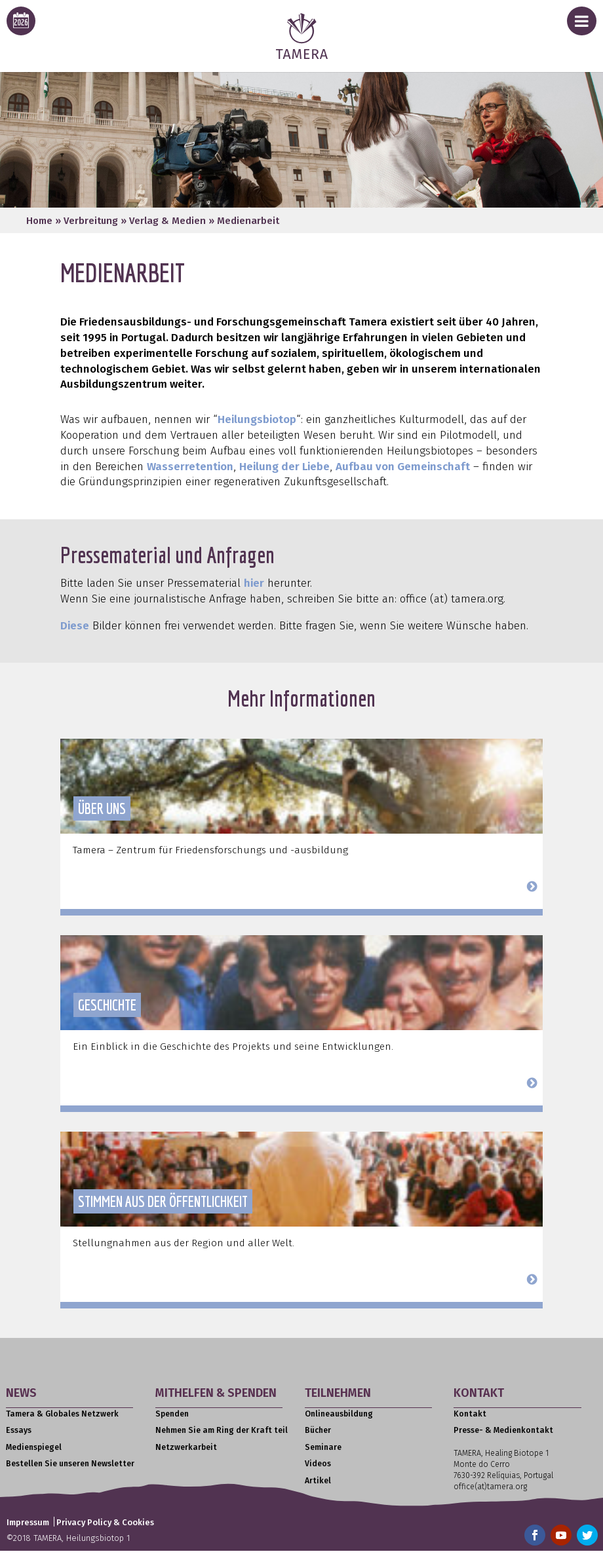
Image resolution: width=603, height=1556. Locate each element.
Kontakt (470, 1413)
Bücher (318, 1430)
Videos (318, 1463)
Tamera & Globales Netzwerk (62, 1413)
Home (39, 221)
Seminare (323, 1447)
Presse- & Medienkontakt (503, 1430)
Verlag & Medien (167, 221)
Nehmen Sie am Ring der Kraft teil (221, 1430)
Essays (18, 1430)
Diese (74, 626)
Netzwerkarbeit (186, 1447)
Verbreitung (91, 221)
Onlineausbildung (339, 1413)
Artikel (318, 1480)
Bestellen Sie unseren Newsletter (70, 1463)
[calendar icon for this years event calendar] (21, 21)
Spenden (172, 1413)
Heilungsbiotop (257, 419)
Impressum (28, 1522)
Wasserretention (190, 466)
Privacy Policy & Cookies (105, 1522)
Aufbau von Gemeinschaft (403, 466)
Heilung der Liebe (284, 466)
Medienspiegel (34, 1447)
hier (254, 583)
